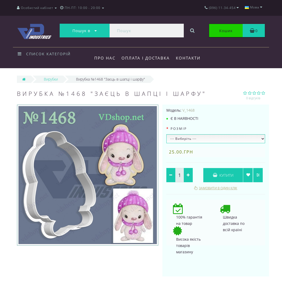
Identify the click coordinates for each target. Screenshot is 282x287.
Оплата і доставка (145, 58)
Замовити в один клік (218, 188)
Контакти (188, 58)
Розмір (179, 128)
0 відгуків (253, 98)
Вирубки (51, 79)
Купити (223, 175)
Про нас (104, 58)
